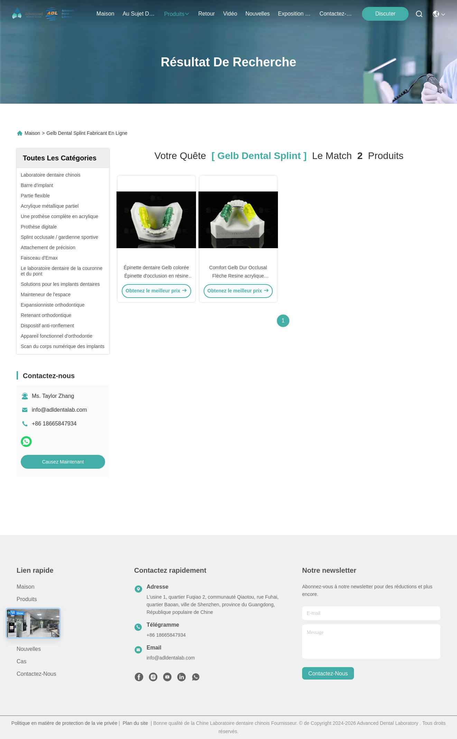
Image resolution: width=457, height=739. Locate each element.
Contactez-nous (36, 674)
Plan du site (135, 723)
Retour (25, 624)
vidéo (230, 14)
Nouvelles (29, 649)
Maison (105, 14)
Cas (21, 661)
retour (206, 14)
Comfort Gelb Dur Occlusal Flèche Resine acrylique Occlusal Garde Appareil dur (238, 276)
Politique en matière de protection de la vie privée (64, 723)
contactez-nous (336, 14)
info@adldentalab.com (59, 410)
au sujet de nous (139, 14)
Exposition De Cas (294, 14)
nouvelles (257, 14)
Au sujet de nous (38, 612)
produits (177, 14)
